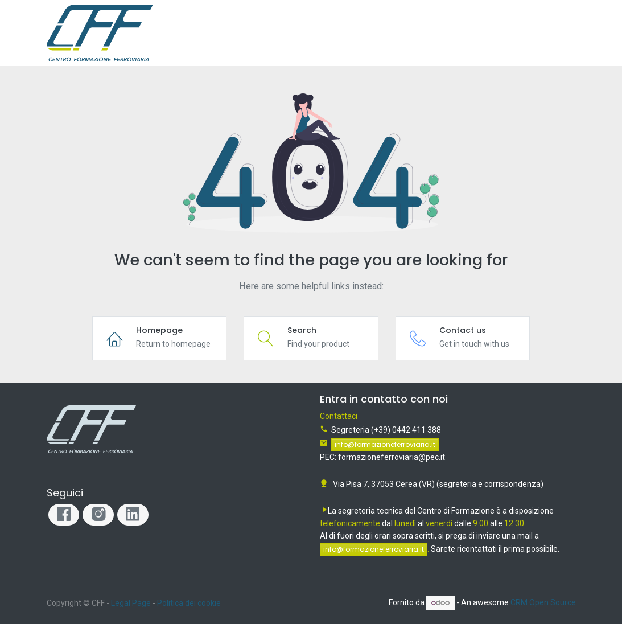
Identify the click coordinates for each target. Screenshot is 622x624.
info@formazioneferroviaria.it (385, 444)
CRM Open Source (543, 602)
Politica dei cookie (189, 602)
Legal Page (131, 602)
